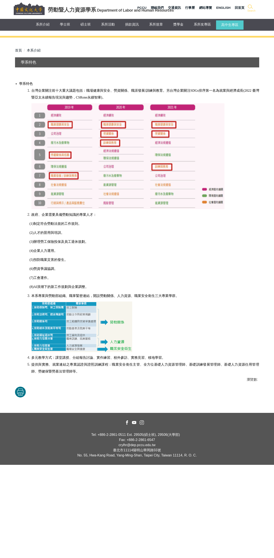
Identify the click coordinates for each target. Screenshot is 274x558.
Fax (122, 533)
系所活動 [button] (108, 24)
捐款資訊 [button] (132, 24)
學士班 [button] (65, 24)
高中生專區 (229, 25)
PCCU (142, 7)
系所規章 (156, 24)
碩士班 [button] (85, 24)
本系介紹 (34, 143)
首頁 (18, 143)
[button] (251, 8)
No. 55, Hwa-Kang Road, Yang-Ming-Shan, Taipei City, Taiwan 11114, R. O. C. (137, 548)
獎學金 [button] (178, 24)
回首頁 (239, 7)
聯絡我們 (157, 7)
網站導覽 (205, 7)
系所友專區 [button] (202, 24)
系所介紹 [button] (43, 24)
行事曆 (190, 7)
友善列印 (59, 485)
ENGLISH (223, 7)
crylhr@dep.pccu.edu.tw (137, 538)
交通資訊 (174, 7)
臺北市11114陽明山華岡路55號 (137, 543)
